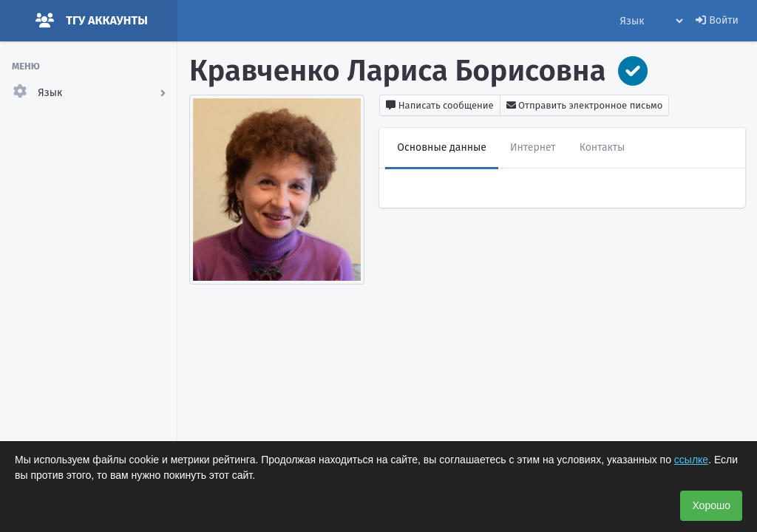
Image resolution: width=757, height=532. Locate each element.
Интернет (533, 147)
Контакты (602, 147)
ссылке (691, 460)
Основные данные (441, 147)
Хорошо (711, 505)
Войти (717, 20)
